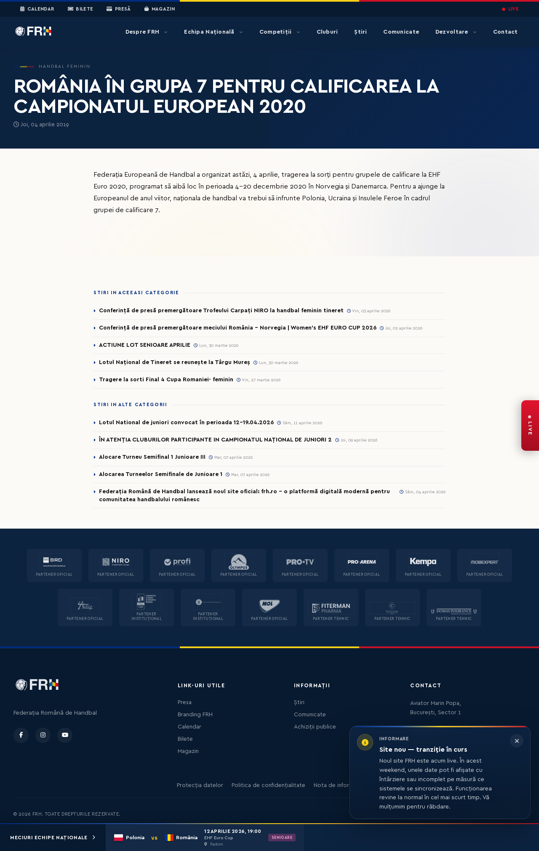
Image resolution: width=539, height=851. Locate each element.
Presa (185, 702)
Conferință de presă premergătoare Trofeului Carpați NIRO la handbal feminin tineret (221, 311)
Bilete (80, 9)
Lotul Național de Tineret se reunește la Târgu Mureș (174, 362)
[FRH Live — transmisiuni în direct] (530, 425)
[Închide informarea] (516, 740)
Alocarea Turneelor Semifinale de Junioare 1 (160, 474)
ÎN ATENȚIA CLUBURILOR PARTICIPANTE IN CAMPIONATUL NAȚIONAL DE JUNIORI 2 (215, 440)
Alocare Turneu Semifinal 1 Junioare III (152, 457)
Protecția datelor (200, 785)
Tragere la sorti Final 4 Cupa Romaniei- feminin (166, 380)
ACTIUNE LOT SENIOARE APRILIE (144, 345)
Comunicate (401, 32)
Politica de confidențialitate (268, 785)
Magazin (159, 9)
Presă (119, 9)
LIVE (510, 9)
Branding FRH (195, 715)
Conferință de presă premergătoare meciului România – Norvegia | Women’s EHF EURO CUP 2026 (237, 328)
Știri (360, 32)
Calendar (37, 9)
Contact (505, 32)
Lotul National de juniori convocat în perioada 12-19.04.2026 (186, 423)
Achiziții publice (315, 727)
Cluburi (327, 32)
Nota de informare (338, 785)
